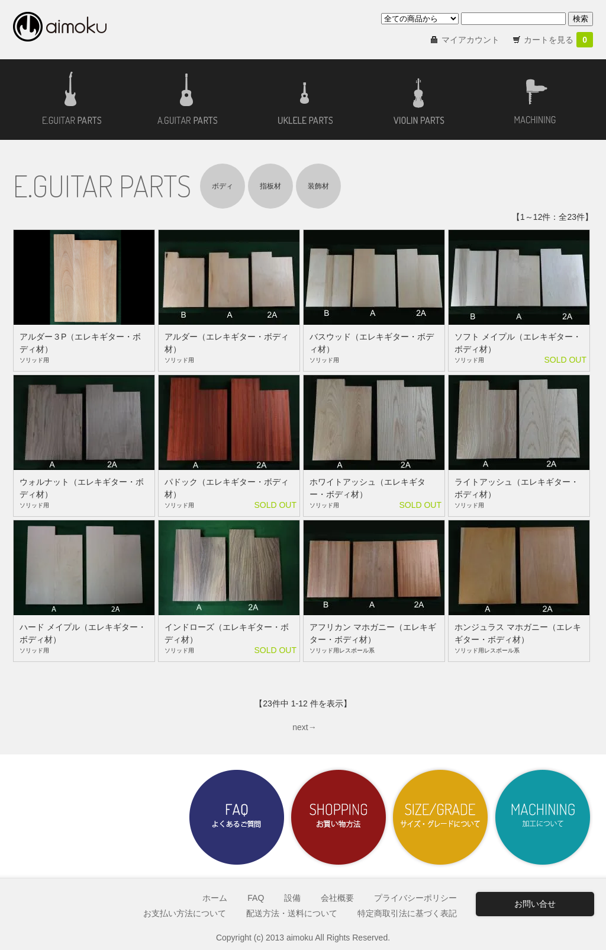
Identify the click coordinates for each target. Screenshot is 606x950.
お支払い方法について (184, 913)
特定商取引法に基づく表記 (407, 913)
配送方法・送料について (291, 913)
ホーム (214, 898)
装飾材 (318, 186)
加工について (542, 817)
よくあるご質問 (237, 817)
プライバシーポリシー (415, 898)
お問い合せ (535, 904)
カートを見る (558, 39)
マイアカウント (470, 39)
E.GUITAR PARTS (102, 185)
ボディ (222, 186)
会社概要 (337, 898)
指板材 (270, 186)
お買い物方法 (338, 817)
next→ (304, 727)
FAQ (255, 898)
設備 (292, 898)
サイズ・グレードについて (440, 817)
